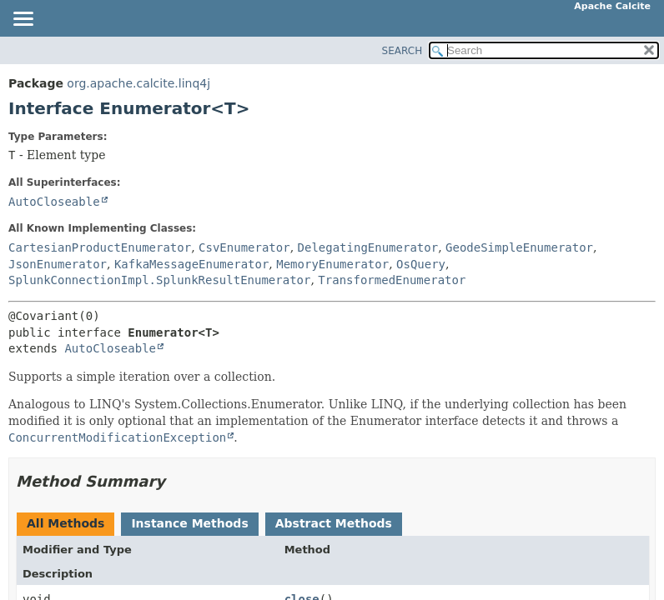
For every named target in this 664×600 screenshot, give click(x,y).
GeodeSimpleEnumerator (519, 247)
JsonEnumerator (57, 264)
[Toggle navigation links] (22, 20)
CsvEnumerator (244, 247)
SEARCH (402, 51)
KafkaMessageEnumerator (191, 264)
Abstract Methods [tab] (333, 523)
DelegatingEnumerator (368, 247)
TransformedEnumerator (391, 280)
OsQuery (420, 264)
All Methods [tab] (65, 523)
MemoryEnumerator (332, 264)
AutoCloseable (54, 201)
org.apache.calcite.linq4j (138, 83)
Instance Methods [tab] (189, 523)
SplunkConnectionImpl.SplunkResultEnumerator (159, 280)
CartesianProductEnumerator (99, 247)
